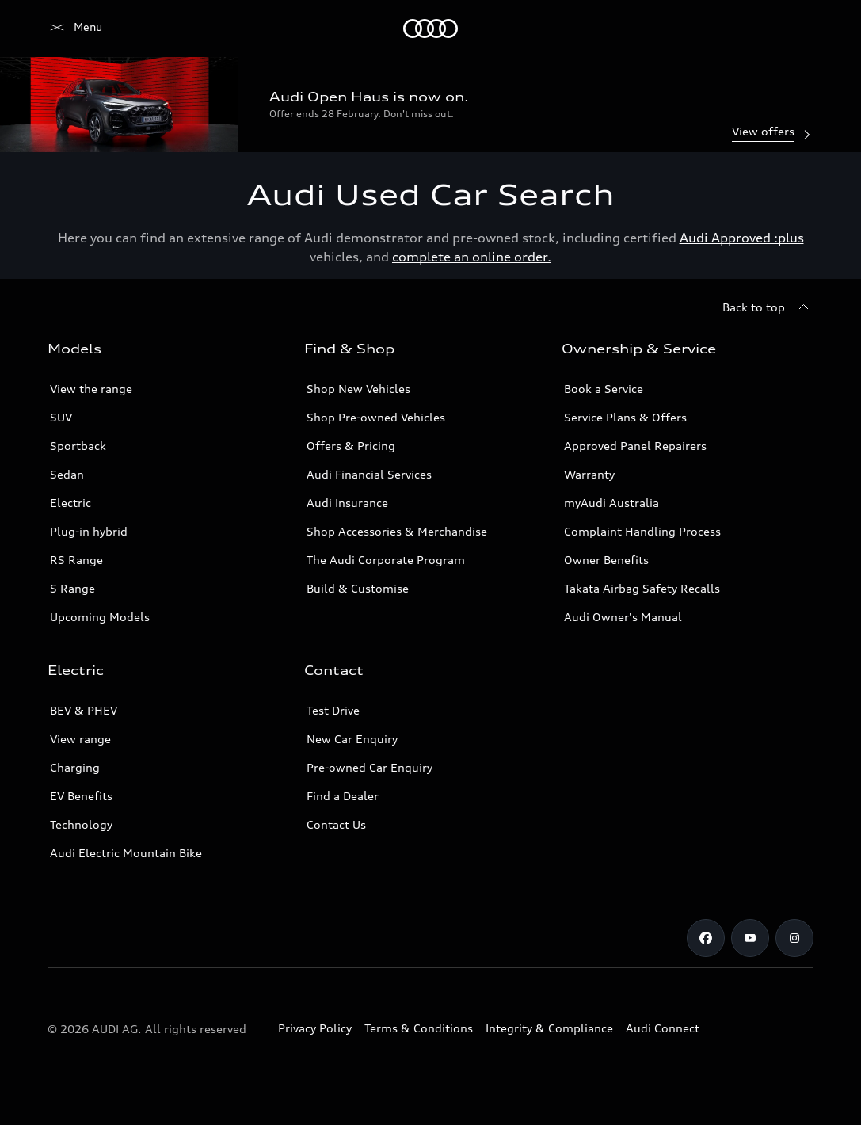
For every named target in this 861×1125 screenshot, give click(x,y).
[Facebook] (706, 938)
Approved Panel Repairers (635, 445)
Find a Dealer (343, 796)
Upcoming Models (100, 617)
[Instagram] (794, 938)
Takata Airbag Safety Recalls (642, 588)
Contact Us (336, 824)
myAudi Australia (611, 502)
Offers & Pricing (351, 445)
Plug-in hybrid (89, 531)
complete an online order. (471, 257)
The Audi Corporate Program (386, 559)
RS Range (76, 559)
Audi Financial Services (369, 474)
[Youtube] (750, 938)
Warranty (589, 474)
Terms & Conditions (418, 1028)
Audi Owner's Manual (623, 617)
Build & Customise (358, 588)
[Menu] (75, 28)
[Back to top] (767, 307)
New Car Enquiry (352, 739)
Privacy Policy (315, 1028)
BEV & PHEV (83, 710)
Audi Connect (662, 1028)
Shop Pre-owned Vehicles (376, 417)
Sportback (78, 445)
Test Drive (333, 710)
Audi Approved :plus (742, 238)
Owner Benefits (606, 559)
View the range (91, 388)
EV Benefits (81, 796)
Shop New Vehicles (358, 388)
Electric (70, 502)
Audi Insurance (347, 502)
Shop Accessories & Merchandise (397, 531)
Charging (75, 767)
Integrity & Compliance (549, 1028)
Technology (81, 824)
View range (80, 739)
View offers (772, 132)
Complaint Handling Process (642, 531)
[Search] (794, 29)
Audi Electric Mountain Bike (126, 853)
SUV (61, 417)
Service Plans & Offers (625, 417)
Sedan (67, 474)
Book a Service (603, 388)
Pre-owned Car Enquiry (369, 767)
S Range (72, 588)
